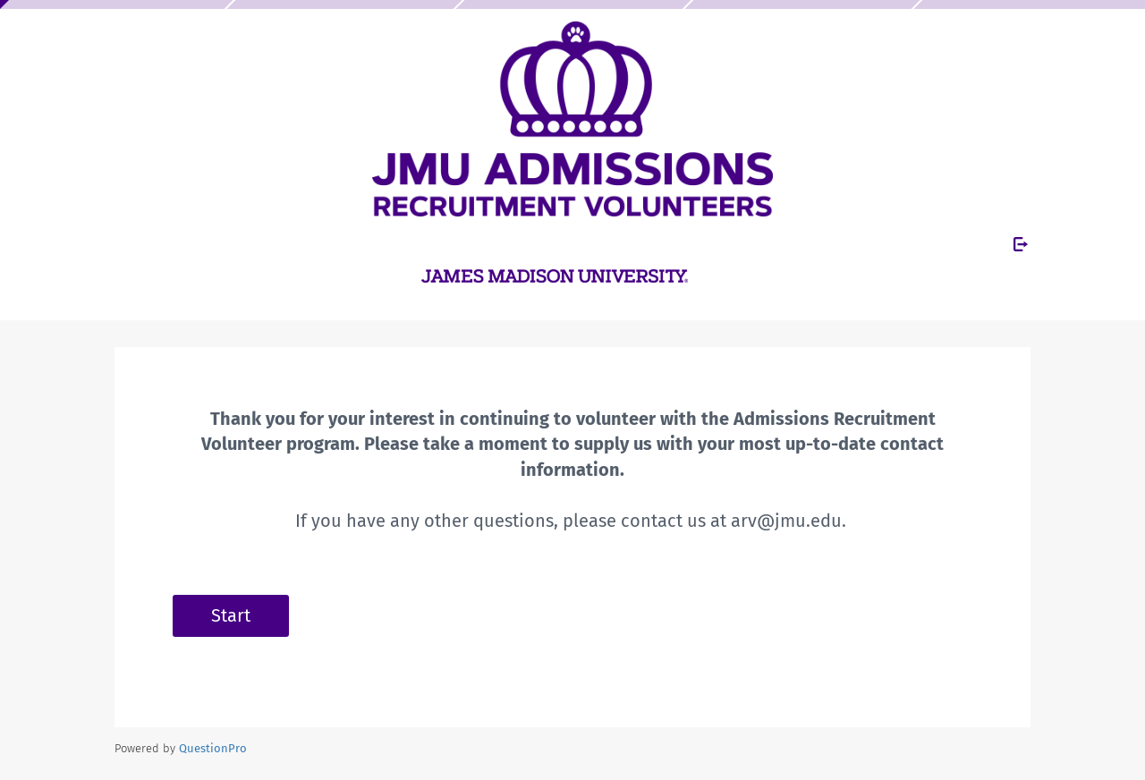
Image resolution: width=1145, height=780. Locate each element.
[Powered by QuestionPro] (213, 748)
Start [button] (230, 615)
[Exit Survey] (1020, 244)
